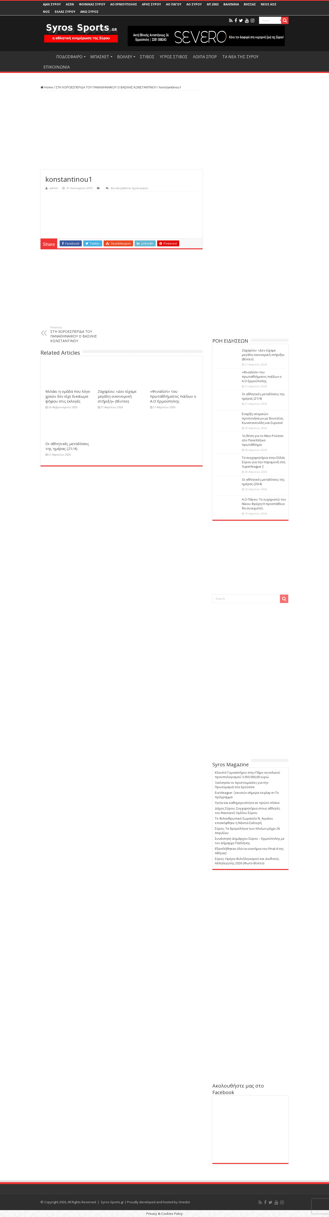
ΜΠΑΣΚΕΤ (99, 56)
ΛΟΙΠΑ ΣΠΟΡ (205, 56)
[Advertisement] (122, 130)
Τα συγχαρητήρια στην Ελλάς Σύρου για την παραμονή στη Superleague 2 (263, 462)
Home (47, 87)
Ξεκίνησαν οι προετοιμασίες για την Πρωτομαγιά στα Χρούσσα (241, 784)
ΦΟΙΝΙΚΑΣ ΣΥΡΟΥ (92, 4)
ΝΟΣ (46, 12)
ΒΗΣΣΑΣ (250, 4)
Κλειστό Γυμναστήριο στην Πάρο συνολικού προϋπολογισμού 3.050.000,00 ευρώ (247, 774)
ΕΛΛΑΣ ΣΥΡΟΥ (65, 12)
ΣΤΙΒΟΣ (147, 56)
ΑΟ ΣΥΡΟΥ (194, 4)
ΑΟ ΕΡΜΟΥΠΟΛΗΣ (123, 4)
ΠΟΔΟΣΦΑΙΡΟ (69, 56)
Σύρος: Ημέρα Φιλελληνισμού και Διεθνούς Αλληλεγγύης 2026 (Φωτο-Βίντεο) (247, 860)
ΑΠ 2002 (213, 4)
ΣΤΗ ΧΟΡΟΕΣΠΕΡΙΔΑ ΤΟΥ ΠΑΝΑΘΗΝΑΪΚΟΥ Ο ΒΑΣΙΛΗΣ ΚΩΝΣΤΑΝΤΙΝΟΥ (106, 87)
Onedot (184, 1202)
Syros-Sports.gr (112, 1202)
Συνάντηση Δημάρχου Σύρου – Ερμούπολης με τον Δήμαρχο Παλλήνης (250, 840)
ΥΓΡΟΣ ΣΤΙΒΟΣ (174, 56)
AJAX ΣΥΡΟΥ (52, 4)
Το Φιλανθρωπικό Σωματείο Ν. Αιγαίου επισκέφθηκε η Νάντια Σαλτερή (244, 820)
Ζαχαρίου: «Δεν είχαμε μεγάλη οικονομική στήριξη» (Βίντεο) (117, 396)
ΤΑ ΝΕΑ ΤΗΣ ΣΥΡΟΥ (240, 56)
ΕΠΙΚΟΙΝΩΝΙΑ (56, 67)
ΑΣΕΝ (70, 4)
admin (54, 188)
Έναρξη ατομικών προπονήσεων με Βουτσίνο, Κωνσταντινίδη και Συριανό (263, 418)
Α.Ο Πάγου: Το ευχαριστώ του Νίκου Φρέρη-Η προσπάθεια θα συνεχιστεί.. (264, 503)
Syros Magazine (230, 764)
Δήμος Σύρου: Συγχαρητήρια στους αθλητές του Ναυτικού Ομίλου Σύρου (247, 810)
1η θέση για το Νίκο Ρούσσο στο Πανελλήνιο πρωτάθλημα (263, 440)
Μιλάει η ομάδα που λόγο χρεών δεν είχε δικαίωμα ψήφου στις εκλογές (67, 396)
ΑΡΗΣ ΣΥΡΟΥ (151, 4)
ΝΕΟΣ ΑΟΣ (268, 4)
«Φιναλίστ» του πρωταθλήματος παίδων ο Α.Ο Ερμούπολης (173, 396)
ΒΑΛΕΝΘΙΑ (231, 4)
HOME (47, 56)
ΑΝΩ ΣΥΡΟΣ (89, 12)
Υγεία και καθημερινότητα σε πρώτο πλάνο (247, 802)
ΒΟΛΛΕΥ (124, 56)
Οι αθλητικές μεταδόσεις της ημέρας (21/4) (67, 446)
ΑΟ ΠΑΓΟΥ (173, 4)
